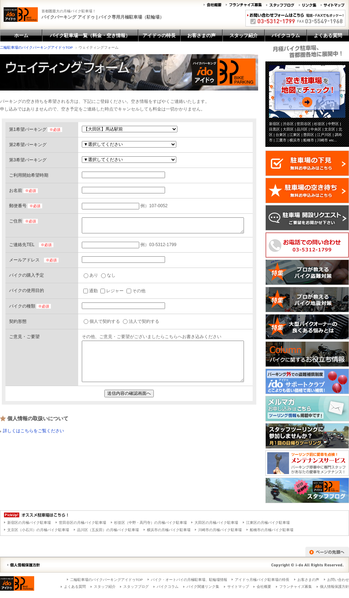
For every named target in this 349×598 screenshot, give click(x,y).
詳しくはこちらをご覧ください (33, 430)
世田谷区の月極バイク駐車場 (82, 523)
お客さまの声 (308, 580)
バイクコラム (167, 587)
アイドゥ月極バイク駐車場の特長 (262, 580)
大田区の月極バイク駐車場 (216, 523)
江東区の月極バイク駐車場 (268, 523)
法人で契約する (141, 321)
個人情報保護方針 (334, 587)
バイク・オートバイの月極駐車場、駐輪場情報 (189, 580)
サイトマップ (238, 587)
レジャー (112, 290)
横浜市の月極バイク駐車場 (168, 530)
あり (91, 275)
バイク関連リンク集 (202, 587)
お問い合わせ (338, 580)
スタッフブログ (136, 587)
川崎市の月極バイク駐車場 (220, 530)
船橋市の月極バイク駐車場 (271, 530)
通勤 (90, 290)
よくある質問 (75, 587)
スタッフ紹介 (105, 587)
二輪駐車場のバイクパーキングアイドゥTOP (36, 47)
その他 (136, 290)
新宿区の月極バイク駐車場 (29, 523)
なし (108, 275)
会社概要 (264, 587)
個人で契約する (102, 321)
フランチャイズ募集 (295, 587)
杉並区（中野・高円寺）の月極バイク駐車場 (150, 523)
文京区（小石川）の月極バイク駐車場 (38, 530)
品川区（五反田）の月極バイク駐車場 (108, 530)
